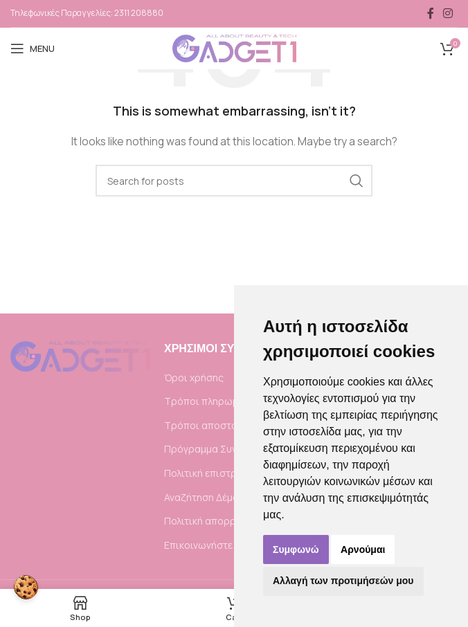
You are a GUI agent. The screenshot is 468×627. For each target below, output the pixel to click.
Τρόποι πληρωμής (206, 401)
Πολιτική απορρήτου (211, 520)
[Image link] (80, 355)
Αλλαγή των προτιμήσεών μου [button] (343, 580)
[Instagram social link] (448, 13)
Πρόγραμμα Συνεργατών (220, 448)
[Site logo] (234, 47)
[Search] (234, 181)
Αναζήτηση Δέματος (209, 497)
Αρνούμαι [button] (363, 549)
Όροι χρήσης (194, 377)
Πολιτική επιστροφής (213, 473)
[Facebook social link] (430, 13)
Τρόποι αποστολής (208, 425)
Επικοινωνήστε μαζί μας (219, 545)
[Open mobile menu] (32, 48)
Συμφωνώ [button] (296, 549)
